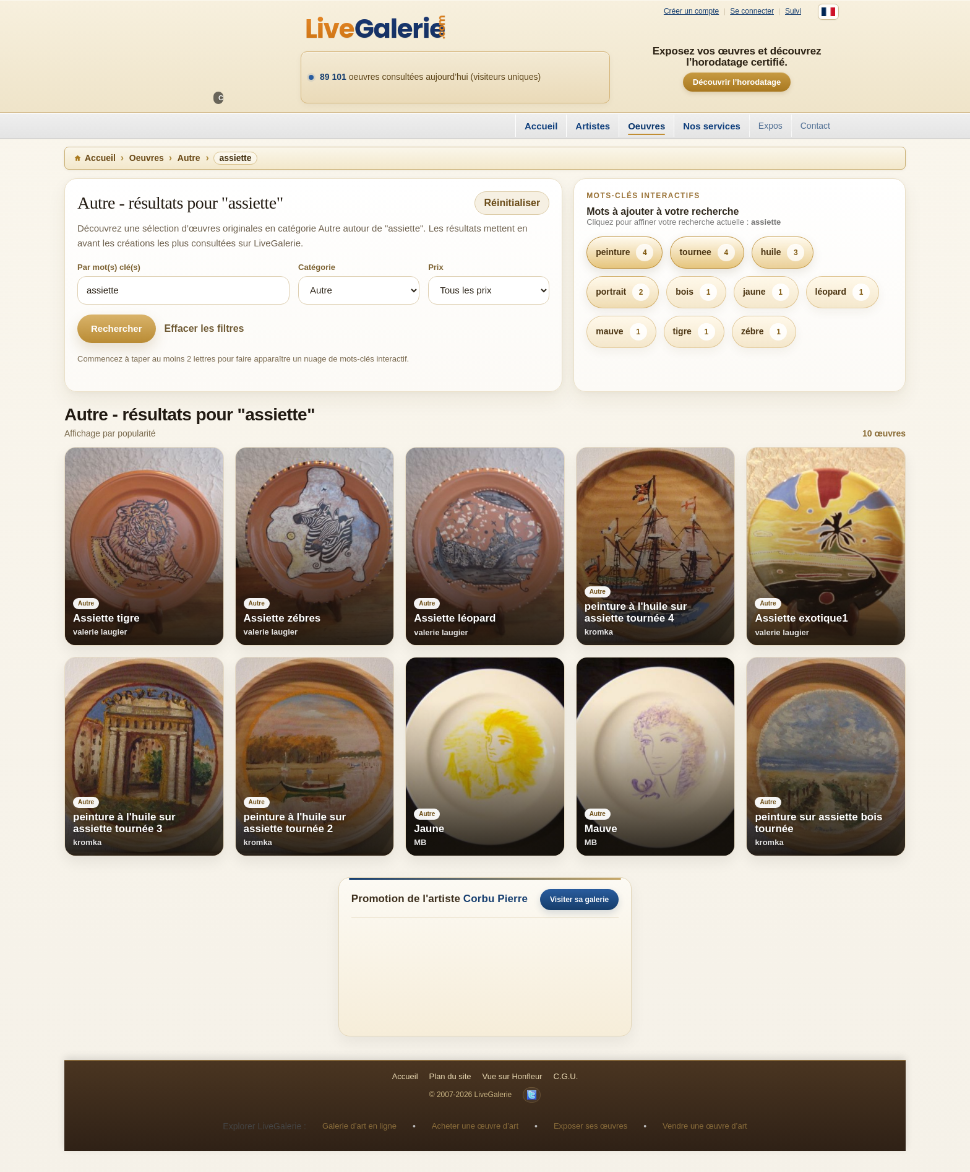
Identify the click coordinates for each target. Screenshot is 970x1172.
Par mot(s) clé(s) (108, 267)
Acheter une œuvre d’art (475, 1126)
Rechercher (116, 328)
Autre (189, 158)
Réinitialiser (512, 203)
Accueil (541, 126)
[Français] (828, 12)
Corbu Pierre (495, 899)
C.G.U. (566, 1076)
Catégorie (316, 267)
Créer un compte (691, 11)
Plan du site (450, 1076)
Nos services (711, 126)
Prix (436, 267)
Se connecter (752, 11)
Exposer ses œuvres (590, 1126)
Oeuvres (646, 126)
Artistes (592, 126)
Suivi (793, 11)
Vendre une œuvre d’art (705, 1126)
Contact (815, 126)
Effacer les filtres (204, 328)
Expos (770, 126)
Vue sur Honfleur (513, 1076)
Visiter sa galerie (579, 899)
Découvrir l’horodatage (737, 82)
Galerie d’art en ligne (359, 1126)
